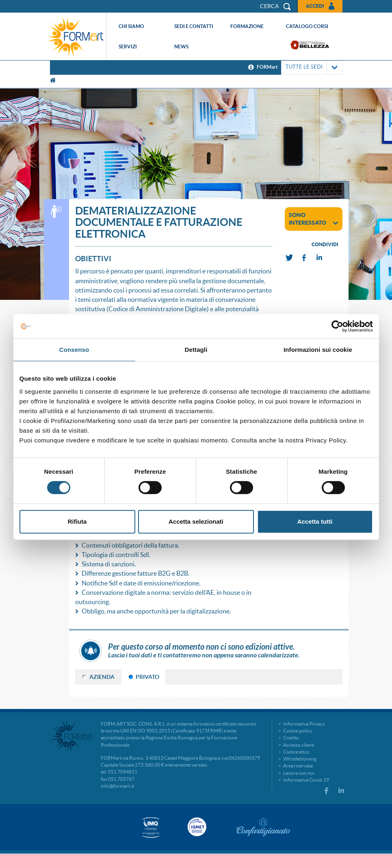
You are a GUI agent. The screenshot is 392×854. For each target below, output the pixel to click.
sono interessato (313, 219)
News (181, 46)
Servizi (128, 46)
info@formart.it (117, 786)
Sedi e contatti (193, 26)
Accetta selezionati (196, 521)
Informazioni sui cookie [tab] (318, 349)
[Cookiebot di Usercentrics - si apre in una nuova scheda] (337, 326)
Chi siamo (131, 26)
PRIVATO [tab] (147, 677)
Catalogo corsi (307, 26)
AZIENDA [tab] (102, 677)
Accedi (315, 6)
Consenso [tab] (74, 349)
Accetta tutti (315, 521)
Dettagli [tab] (196, 349)
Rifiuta (77, 521)
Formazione (247, 26)
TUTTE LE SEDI (312, 67)
